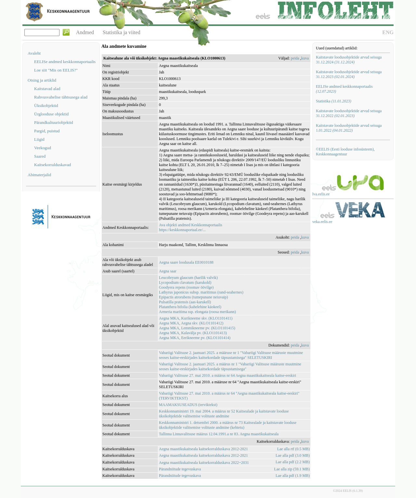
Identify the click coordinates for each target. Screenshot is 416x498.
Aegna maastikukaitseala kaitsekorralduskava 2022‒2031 (204, 462)
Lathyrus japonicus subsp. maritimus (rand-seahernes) (201, 292)
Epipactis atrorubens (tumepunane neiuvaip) (193, 297)
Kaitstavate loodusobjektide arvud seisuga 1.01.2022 (349, 128)
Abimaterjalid (39, 174)
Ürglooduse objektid (51, 113)
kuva (305, 58)
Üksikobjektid (46, 105)
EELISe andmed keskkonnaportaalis (65, 61)
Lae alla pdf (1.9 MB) (293, 475)
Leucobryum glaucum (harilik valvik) (188, 277)
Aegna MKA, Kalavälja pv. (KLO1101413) (193, 333)
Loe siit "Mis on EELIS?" (56, 70)
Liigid (39, 139)
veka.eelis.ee (322, 221)
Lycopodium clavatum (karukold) (185, 282)
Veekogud (42, 147)
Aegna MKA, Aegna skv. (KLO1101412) (191, 323)
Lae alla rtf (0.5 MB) (293, 449)
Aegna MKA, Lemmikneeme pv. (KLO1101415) (197, 328)
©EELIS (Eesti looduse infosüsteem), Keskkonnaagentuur (345, 151)
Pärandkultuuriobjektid (53, 122)
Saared (40, 156)
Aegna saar (167, 271)
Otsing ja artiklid (42, 80)
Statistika (333, 101)
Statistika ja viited (121, 32)
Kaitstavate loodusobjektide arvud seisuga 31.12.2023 (349, 74)
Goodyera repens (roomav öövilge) (186, 287)
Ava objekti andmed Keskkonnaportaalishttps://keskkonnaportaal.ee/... (190, 227)
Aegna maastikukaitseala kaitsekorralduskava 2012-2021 (203, 449)
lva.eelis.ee (321, 194)
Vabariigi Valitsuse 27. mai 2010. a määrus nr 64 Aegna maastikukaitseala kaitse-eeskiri (227, 375)
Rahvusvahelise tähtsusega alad (60, 97)
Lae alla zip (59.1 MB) (292, 469)
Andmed (85, 32)
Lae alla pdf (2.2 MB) (293, 462)
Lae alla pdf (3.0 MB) (293, 455)
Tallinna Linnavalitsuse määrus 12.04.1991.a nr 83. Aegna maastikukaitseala (219, 434)
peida (295, 58)
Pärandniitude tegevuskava (180, 469)
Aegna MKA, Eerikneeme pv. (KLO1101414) (194, 337)
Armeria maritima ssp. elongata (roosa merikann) (197, 311)
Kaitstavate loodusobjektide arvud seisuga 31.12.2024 (349, 59)
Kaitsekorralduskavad (52, 164)
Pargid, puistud (47, 130)
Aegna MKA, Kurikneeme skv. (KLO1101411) (195, 318)
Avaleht (34, 53)
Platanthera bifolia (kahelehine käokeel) (190, 307)
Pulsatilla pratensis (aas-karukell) (185, 302)
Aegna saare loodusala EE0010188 (186, 262)
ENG (388, 32)
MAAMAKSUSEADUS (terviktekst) (188, 404)
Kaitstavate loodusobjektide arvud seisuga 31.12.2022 (349, 113)
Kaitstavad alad (47, 88)
